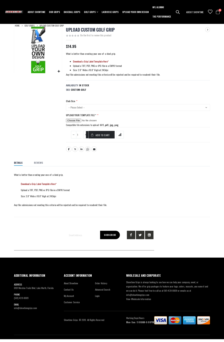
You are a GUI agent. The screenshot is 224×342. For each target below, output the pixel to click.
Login (97, 298)
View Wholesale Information (138, 302)
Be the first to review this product (95, 35)
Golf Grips (29, 25)
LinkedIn (81, 152)
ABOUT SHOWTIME (195, 12)
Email (94, 152)
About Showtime (71, 286)
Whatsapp (88, 152)
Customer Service (72, 305)
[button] (59, 71)
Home (17, 25)
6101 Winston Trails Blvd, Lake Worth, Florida (34, 291)
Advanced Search (102, 292)
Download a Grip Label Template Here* (91, 62)
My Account (69, 298)
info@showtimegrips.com (25, 311)
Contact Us (69, 292)
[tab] (21, 166)
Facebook (69, 152)
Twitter (75, 152)
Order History (101, 286)
